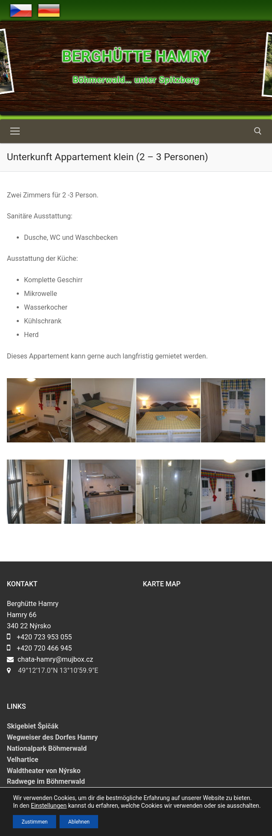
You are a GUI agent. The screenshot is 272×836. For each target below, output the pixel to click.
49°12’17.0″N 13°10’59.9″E (58, 670)
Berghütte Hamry (136, 57)
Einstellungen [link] (49, 805)
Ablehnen (79, 821)
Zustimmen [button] (34, 821)
